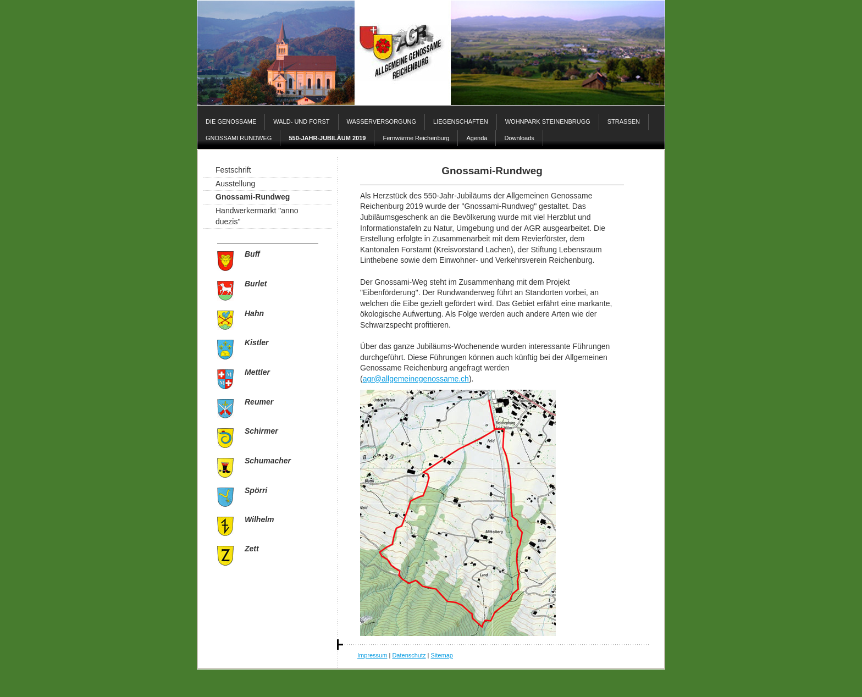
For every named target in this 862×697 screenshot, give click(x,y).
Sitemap (442, 655)
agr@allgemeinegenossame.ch (416, 378)
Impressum (372, 655)
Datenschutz (409, 655)
